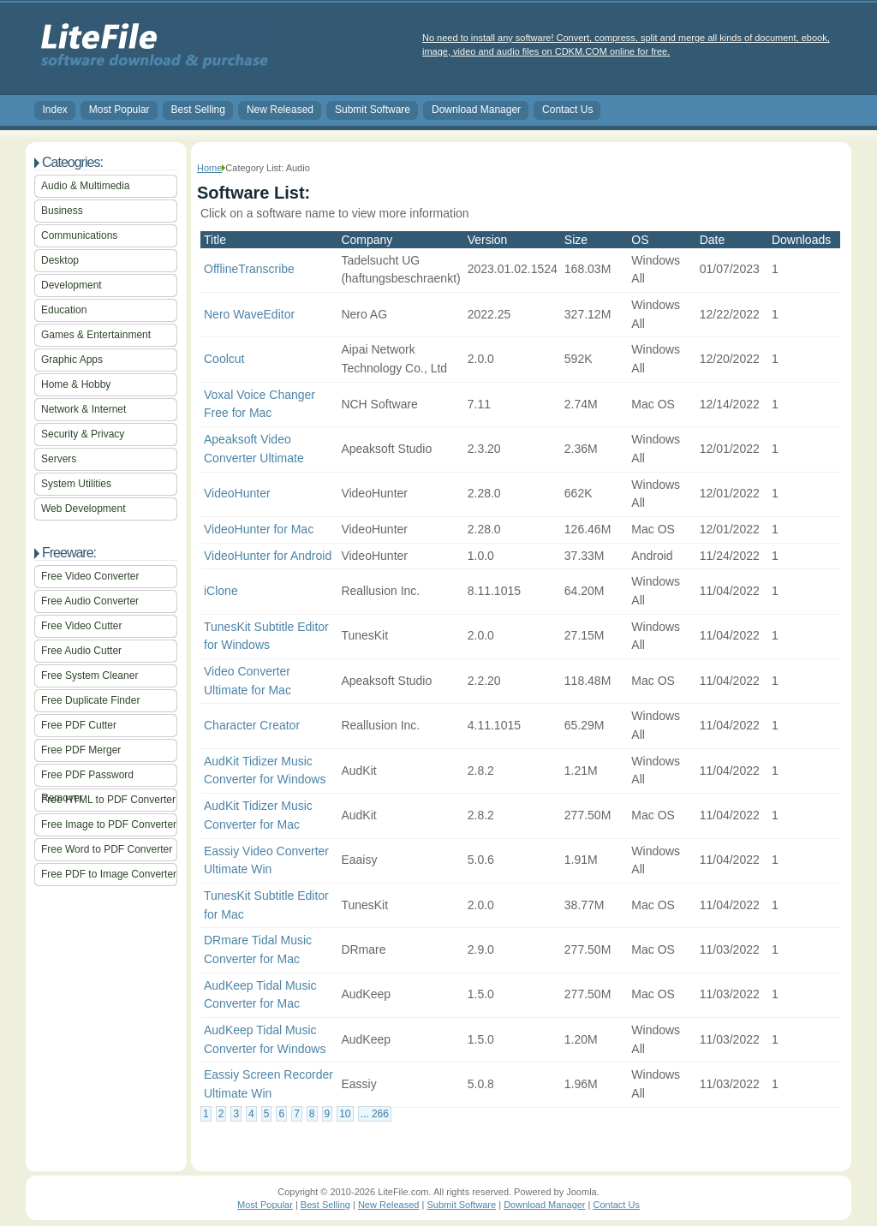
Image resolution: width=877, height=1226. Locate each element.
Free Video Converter (90, 576)
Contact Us (567, 110)
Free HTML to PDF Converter (108, 800)
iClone (221, 591)
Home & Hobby (75, 384)
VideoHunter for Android (267, 555)
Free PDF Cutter (78, 725)
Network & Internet (83, 409)
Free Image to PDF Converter (108, 824)
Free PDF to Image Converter (108, 874)
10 (344, 1114)
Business (62, 211)
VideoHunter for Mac (258, 529)
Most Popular (119, 110)
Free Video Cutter (81, 626)
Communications (79, 235)
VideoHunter (237, 493)
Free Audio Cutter (81, 651)
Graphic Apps (72, 360)
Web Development (83, 509)
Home (209, 168)
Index (55, 110)
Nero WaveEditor (249, 314)
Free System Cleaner (89, 675)
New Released (280, 110)
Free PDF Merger (81, 750)
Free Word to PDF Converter (106, 849)
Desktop (60, 260)
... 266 (375, 1114)
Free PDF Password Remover (87, 778)
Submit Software (372, 110)
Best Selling (198, 110)
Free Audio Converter (90, 601)
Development (71, 285)
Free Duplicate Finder (90, 700)
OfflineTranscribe (249, 269)
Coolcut (224, 359)
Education (64, 310)
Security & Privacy (82, 434)
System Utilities (76, 484)
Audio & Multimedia (85, 186)
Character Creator (252, 725)
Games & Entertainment (96, 335)
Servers (58, 459)
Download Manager (476, 110)
